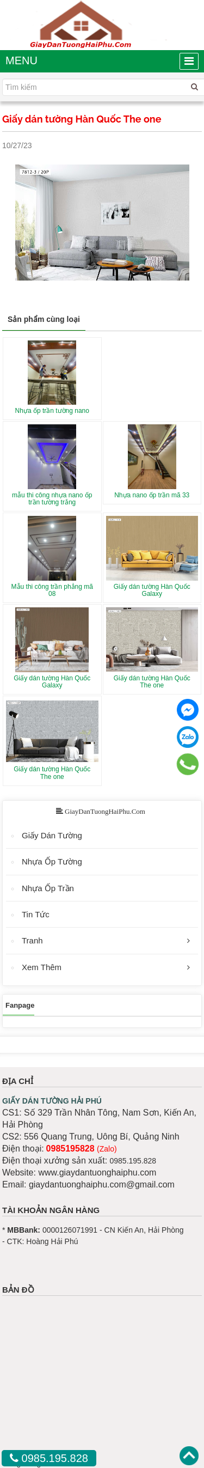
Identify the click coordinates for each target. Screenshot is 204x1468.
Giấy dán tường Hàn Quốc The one (152, 681)
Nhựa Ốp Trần (48, 888)
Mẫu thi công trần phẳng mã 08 (52, 590)
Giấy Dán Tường (52, 835)
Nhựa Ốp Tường (52, 861)
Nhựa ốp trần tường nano (52, 411)
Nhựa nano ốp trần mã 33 (151, 495)
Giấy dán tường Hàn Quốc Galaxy (152, 590)
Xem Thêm (41, 967)
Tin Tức (36, 914)
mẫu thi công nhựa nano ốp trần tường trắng (52, 498)
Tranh (32, 940)
